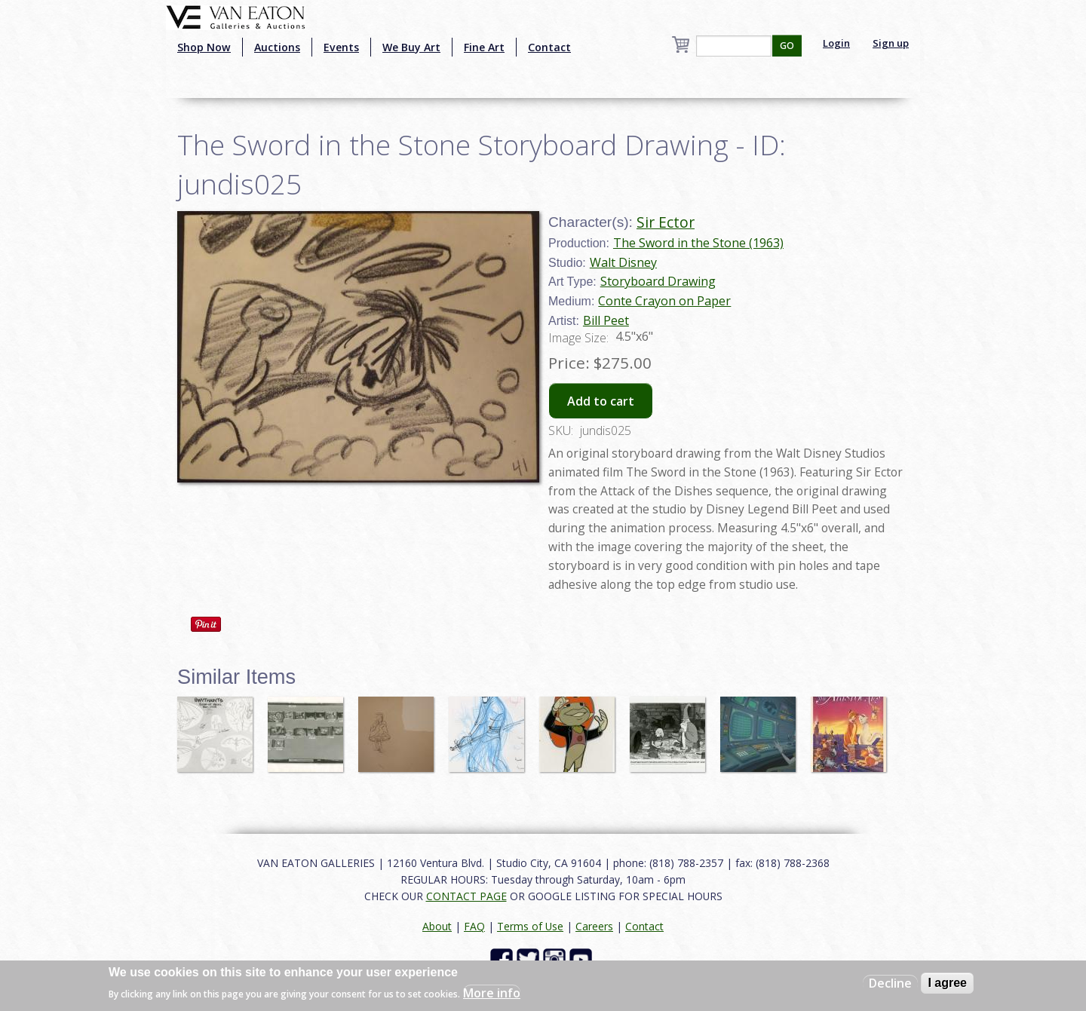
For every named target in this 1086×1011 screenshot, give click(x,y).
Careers (594, 926)
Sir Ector (666, 222)
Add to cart (600, 401)
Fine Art (484, 47)
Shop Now (204, 47)
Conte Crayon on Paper (664, 301)
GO (787, 45)
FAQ (474, 926)
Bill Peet (606, 320)
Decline (890, 983)
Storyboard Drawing (658, 281)
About (437, 926)
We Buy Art (411, 47)
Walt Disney (623, 262)
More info (491, 993)
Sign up (891, 43)
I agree (947, 982)
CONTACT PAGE (466, 896)
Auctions (277, 47)
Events (341, 47)
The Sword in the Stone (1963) (698, 242)
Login (836, 43)
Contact (549, 47)
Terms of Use (530, 926)
